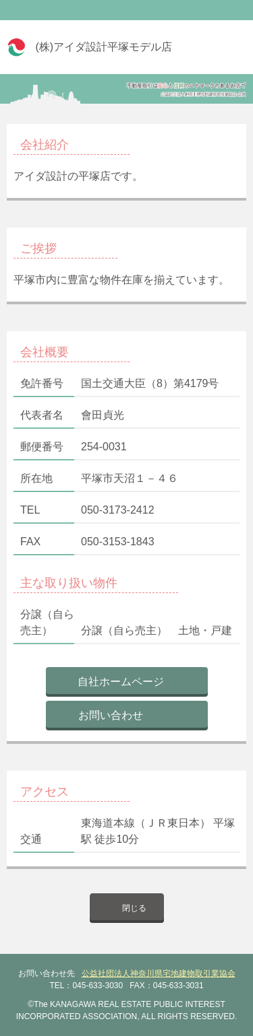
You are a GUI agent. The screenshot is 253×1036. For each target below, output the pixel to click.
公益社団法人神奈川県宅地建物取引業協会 (158, 973)
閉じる (134, 908)
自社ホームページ (121, 681)
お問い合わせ (110, 715)
